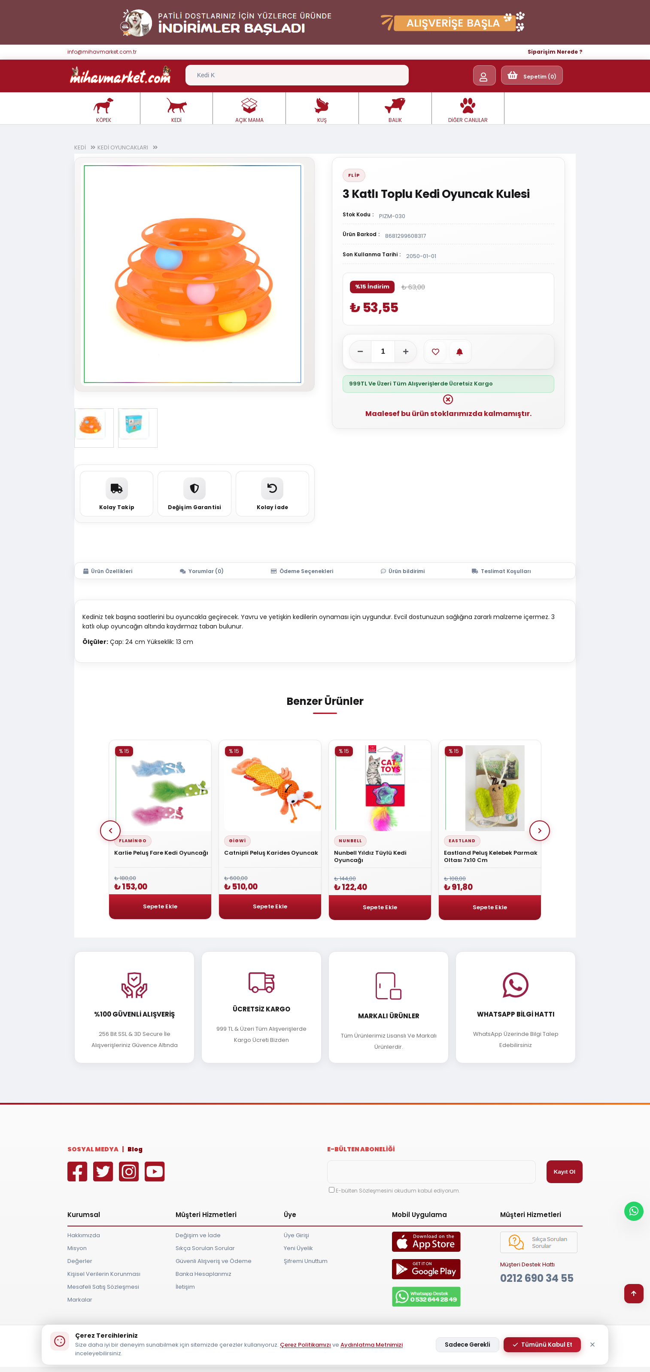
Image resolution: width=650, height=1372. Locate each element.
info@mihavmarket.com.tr (102, 51)
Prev (110, 830)
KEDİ (176, 111)
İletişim (185, 1287)
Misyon (77, 1248)
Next (539, 830)
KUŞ (322, 111)
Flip (354, 175)
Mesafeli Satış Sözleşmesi (103, 1287)
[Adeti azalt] (360, 351)
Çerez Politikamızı (305, 1345)
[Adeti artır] (405, 351)
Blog (135, 1149)
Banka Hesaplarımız (203, 1274)
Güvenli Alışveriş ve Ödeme (214, 1261)
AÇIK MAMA (249, 111)
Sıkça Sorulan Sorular (205, 1248)
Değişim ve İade (198, 1235)
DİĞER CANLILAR (468, 111)
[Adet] (383, 351)
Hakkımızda (83, 1235)
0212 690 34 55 (537, 1278)
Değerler (79, 1261)
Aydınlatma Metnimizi (371, 1345)
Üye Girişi (296, 1235)
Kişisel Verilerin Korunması (103, 1274)
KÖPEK (103, 111)
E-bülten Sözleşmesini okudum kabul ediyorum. (398, 1190)
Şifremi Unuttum (306, 1261)
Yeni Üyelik (298, 1248)
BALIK (395, 111)
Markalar (79, 1300)
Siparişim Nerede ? (555, 51)
